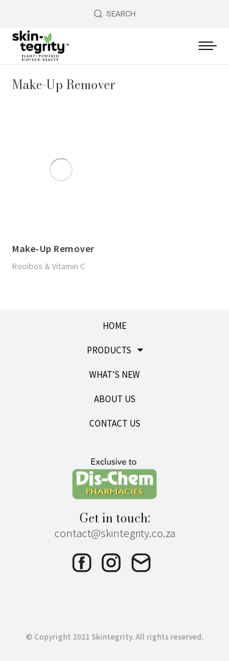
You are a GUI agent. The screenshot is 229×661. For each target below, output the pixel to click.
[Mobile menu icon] (207, 46)
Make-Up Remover (53, 248)
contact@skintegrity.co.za (114, 533)
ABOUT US (115, 399)
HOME (114, 325)
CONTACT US (114, 423)
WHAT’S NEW (114, 374)
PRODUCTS (115, 350)
